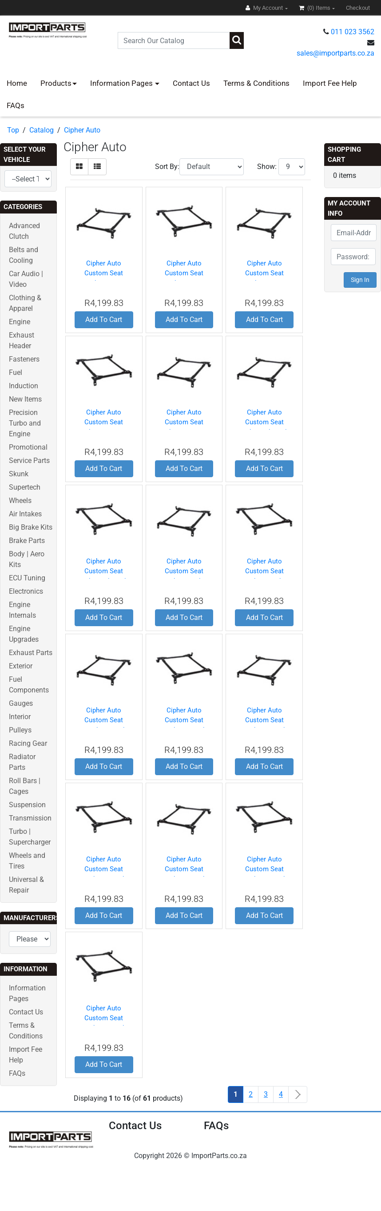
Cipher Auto (82, 130)
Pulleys (20, 730)
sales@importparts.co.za (335, 53)
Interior (20, 716)
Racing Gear (28, 743)
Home (17, 83)
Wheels (20, 500)
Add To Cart (103, 319)
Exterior (20, 666)
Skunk (18, 474)
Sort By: (167, 166)
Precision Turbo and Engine (25, 423)
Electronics (26, 591)
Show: (267, 166)
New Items (25, 399)
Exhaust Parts (30, 652)
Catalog (41, 130)
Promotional (28, 447)
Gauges (21, 703)
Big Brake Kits (30, 527)
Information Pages (122, 83)
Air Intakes (25, 514)
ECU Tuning (27, 578)
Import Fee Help (330, 83)
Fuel (15, 372)
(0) (315, 7)
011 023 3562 (352, 32)
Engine (19, 322)
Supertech (24, 487)
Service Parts (29, 460)
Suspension (27, 805)
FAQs (15, 105)
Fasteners (24, 359)
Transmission (30, 818)
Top (13, 130)
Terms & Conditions (256, 83)
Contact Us (191, 83)
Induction (23, 386)
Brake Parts (27, 540)
